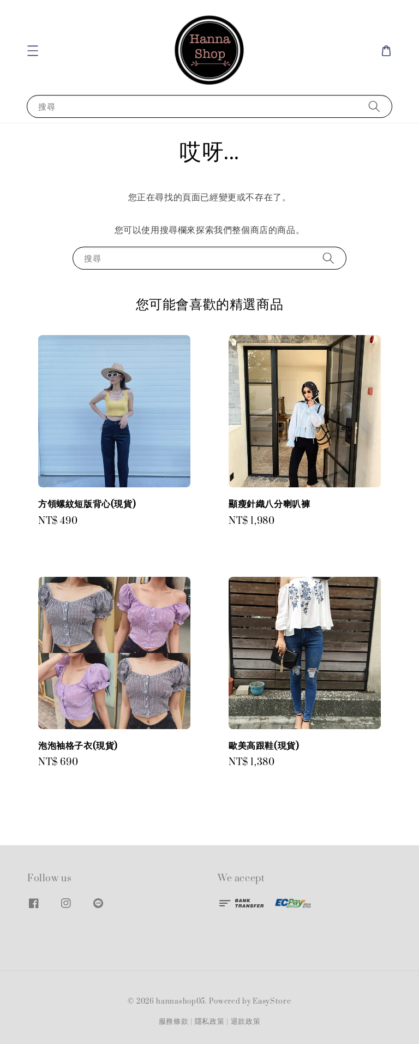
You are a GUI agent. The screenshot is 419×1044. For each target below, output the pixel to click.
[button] (33, 51)
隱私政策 (210, 1022)
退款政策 (246, 1022)
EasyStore (272, 1001)
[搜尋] (374, 106)
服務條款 (174, 1022)
